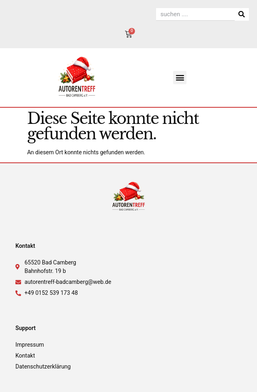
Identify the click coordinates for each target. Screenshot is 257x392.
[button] (179, 77)
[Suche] (242, 14)
